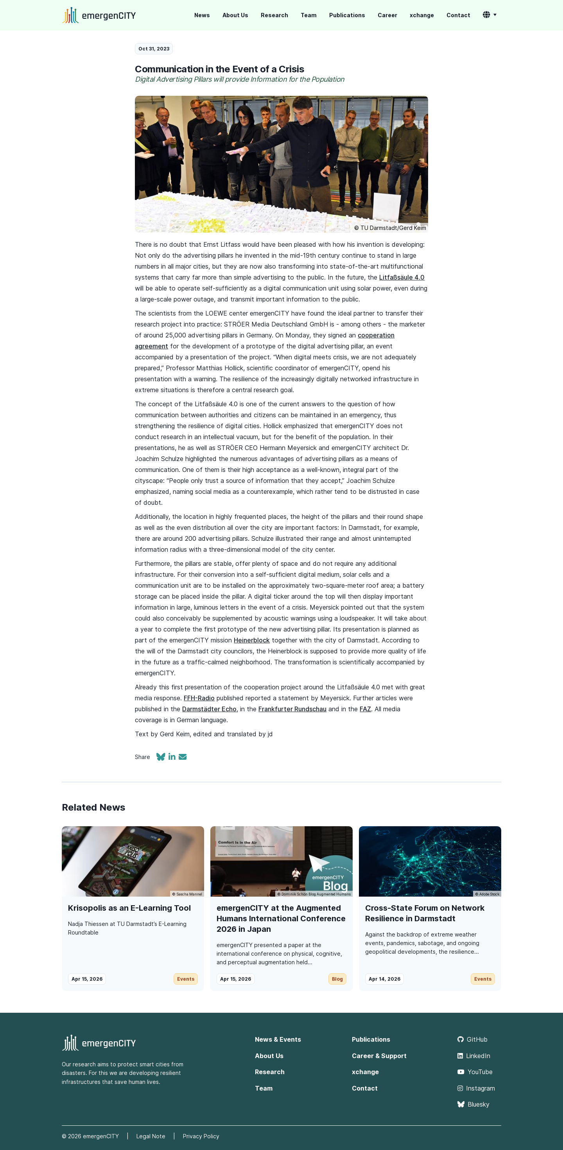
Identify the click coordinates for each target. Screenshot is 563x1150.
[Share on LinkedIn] (174, 758)
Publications (347, 15)
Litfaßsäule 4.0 (402, 277)
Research (274, 15)
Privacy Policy (201, 1136)
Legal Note (150, 1136)
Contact (458, 15)
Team (309, 15)
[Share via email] (182, 758)
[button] (489, 15)
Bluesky (473, 1104)
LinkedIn (473, 1056)
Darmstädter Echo (209, 709)
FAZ (365, 709)
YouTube (475, 1072)
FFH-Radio (199, 698)
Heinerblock (252, 640)
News (202, 15)
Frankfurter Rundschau (292, 709)
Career (387, 15)
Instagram (476, 1088)
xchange (422, 15)
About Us (235, 15)
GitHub (472, 1039)
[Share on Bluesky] (162, 758)
